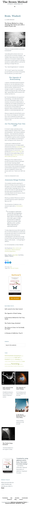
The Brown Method (15, 2)
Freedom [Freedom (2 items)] (7, 359)
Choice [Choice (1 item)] (22, 355)
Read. (2, 488)
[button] (15, 6)
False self (12, 268)
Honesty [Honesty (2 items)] (17, 359)
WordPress (18, 503)
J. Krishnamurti (19, 206)
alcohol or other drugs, (16, 151)
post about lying (20, 146)
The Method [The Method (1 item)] (15, 366)
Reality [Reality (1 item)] (9, 366)
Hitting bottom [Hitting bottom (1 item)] (12, 359)
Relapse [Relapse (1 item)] (11, 366)
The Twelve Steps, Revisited (12, 323)
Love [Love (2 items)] (23, 361)
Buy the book (15, 298)
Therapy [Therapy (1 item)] (18, 366)
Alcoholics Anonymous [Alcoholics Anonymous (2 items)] (14, 355)
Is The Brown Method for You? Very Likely (15, 318)
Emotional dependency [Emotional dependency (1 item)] (8, 357)
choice (21, 150)
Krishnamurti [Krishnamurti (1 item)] (20, 361)
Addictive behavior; (15, 249)
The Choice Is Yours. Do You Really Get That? (14, 328)
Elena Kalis (15, 255)
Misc (11, 266)
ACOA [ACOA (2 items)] (6, 355)
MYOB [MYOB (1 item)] (6, 364)
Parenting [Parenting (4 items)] (15, 364)
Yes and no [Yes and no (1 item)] (22, 366)
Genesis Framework (10, 503)
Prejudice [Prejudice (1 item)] (21, 364)
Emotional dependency (10, 251)
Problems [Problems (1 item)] (6, 366)
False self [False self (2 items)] (17, 357)
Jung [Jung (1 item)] (16, 361)
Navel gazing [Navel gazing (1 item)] (9, 364)
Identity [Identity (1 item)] (9, 361)
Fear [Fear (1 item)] (20, 357)
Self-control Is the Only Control (14, 309)
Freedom (16, 268)
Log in (23, 503)
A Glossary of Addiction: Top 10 (14, 333)
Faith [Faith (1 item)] (13, 357)
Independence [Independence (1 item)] (13, 361)
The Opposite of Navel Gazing (13, 313)
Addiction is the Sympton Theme (19, 502)
